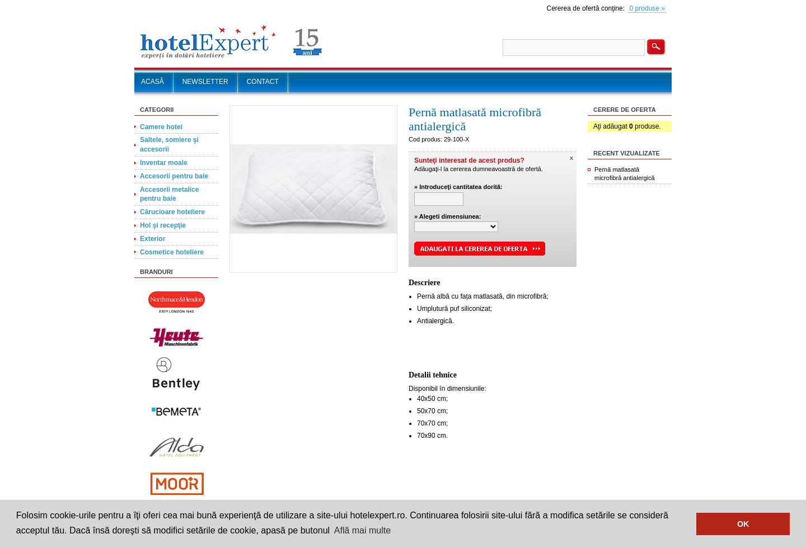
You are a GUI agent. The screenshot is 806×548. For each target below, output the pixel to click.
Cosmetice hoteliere (172, 252)
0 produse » (647, 8)
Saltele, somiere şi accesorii (169, 144)
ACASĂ (152, 82)
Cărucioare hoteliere (172, 212)
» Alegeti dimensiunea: (447, 216)
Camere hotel (161, 127)
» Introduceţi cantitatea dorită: (458, 186)
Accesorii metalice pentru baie (169, 194)
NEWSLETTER (205, 82)
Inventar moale (164, 163)
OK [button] (743, 523)
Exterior (152, 239)
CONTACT (263, 82)
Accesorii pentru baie (174, 176)
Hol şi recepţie (163, 225)
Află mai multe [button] (362, 530)
